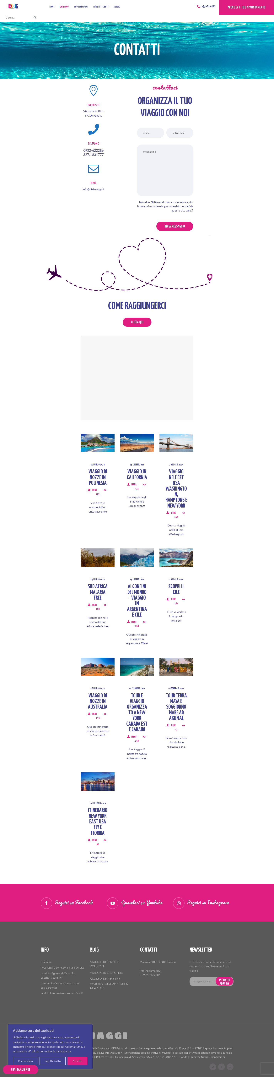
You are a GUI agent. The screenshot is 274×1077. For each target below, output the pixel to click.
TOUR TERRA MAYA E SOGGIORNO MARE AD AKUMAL (176, 707)
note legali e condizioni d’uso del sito (62, 967)
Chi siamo (46, 962)
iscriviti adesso (224, 982)
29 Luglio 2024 (137, 465)
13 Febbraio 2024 (98, 803)
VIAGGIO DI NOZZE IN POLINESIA (98, 477)
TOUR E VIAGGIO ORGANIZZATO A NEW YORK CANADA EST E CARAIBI (137, 713)
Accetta (77, 1061)
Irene (94, 490)
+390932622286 (150, 974)
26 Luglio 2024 (176, 579)
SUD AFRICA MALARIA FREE (98, 592)
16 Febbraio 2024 (176, 688)
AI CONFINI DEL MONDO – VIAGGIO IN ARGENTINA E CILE (137, 601)
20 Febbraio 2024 (137, 688)
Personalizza (25, 1061)
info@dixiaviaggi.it (151, 970)
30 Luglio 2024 (98, 465)
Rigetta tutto (53, 1061)
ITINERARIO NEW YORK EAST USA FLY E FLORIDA (97, 822)
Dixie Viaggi (84, 1035)
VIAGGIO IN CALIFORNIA (137, 474)
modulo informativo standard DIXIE (62, 993)
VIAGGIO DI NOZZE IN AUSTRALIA (97, 701)
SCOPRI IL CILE (176, 589)
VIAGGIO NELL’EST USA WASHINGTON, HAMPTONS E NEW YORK (176, 488)
